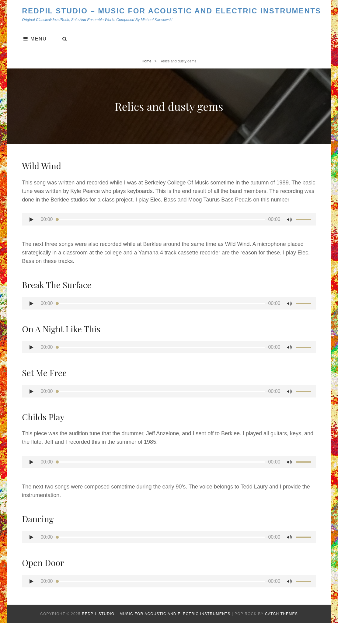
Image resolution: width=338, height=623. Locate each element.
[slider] (160, 219)
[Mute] (290, 219)
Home (147, 61)
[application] (169, 219)
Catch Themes (281, 614)
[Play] (31, 219)
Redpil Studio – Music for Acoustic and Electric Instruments (171, 11)
